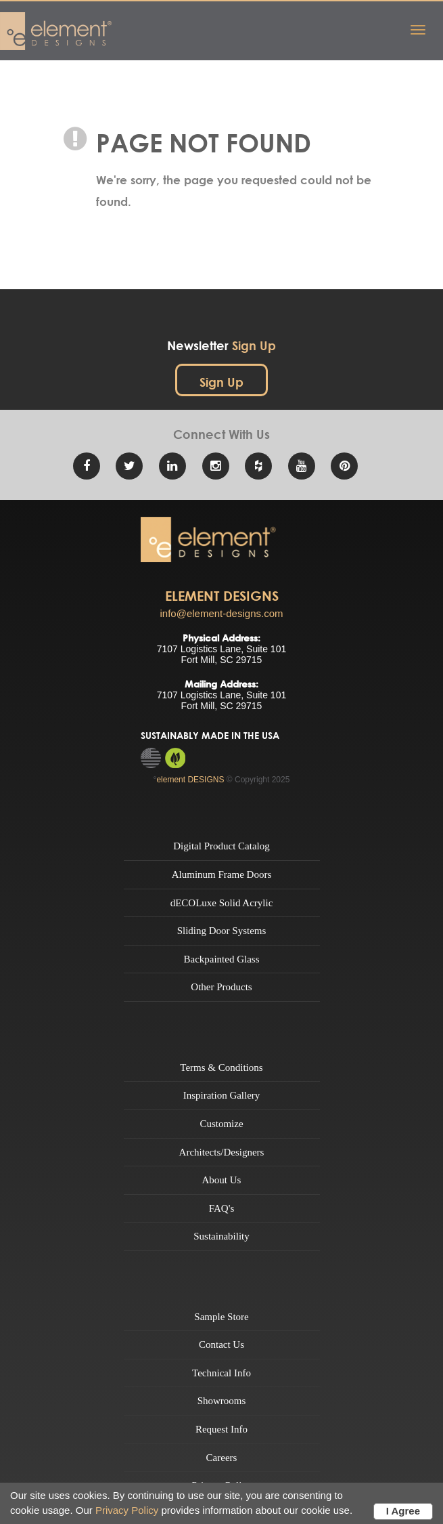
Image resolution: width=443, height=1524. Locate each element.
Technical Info (221, 1373)
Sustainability (221, 1236)
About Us (221, 1179)
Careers (221, 1457)
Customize (221, 1123)
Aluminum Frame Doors (222, 874)
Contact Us (221, 1344)
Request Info (221, 1429)
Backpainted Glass (221, 959)
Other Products (221, 986)
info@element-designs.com (221, 613)
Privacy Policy (126, 1510)
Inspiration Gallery (221, 1095)
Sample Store (221, 1316)
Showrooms (221, 1400)
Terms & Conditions (221, 1067)
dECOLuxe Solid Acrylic (221, 902)
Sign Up (221, 382)
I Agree (403, 1511)
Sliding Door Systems (221, 930)
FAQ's (221, 1208)
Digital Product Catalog (221, 846)
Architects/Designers (221, 1152)
